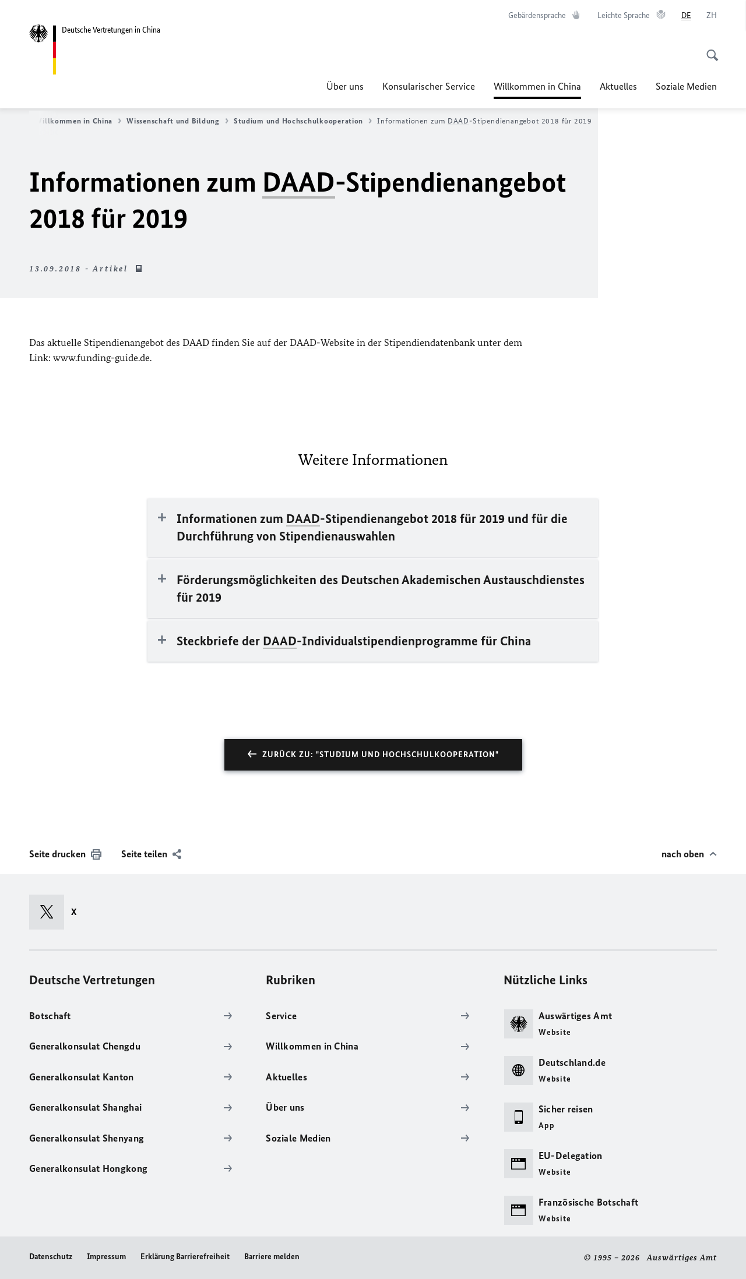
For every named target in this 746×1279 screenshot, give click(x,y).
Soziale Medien (686, 86)
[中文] (711, 16)
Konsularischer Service (428, 86)
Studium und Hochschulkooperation (303, 121)
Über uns (345, 86)
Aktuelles (618, 86)
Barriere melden (272, 1257)
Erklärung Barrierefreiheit (185, 1257)
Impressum (106, 1257)
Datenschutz (50, 1257)
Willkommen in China (537, 86)
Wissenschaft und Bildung (177, 121)
